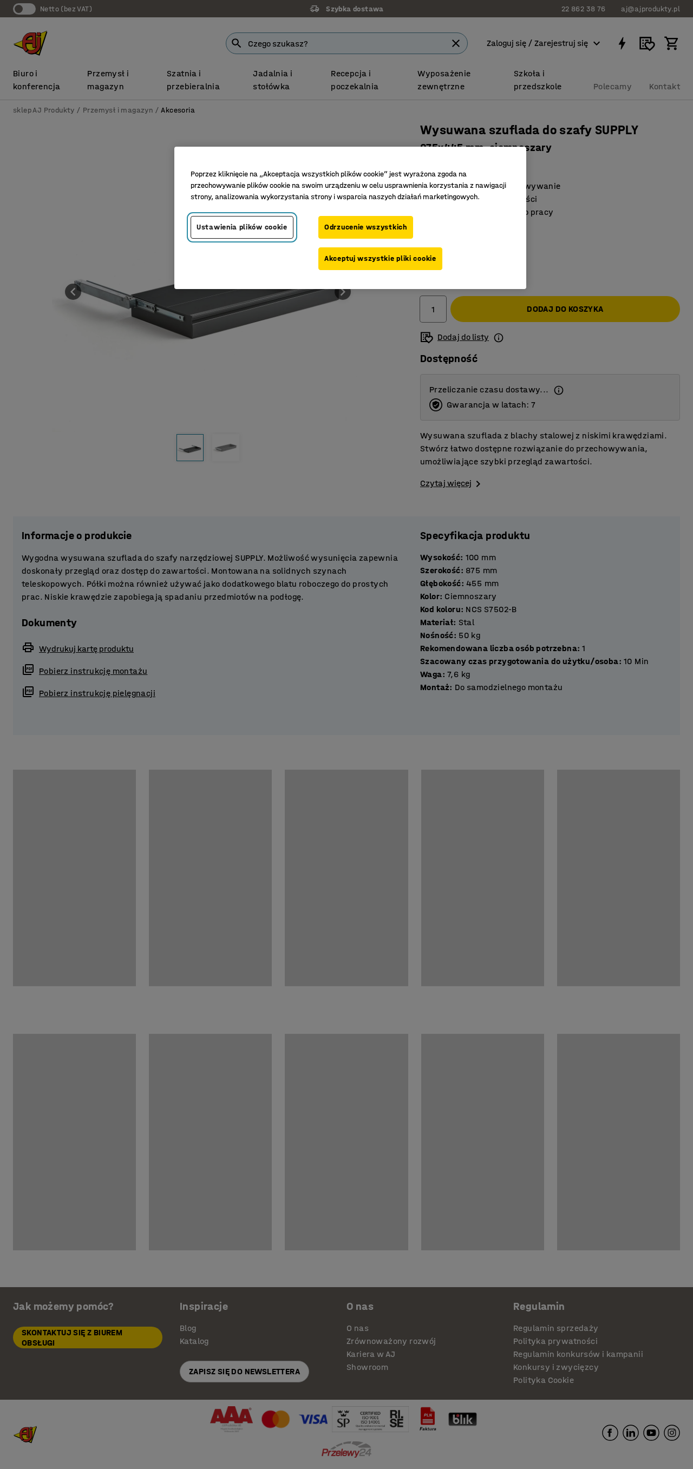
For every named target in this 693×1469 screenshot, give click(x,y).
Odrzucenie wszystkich (365, 227)
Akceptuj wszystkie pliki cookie (380, 258)
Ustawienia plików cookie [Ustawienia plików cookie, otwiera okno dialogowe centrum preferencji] (242, 227)
